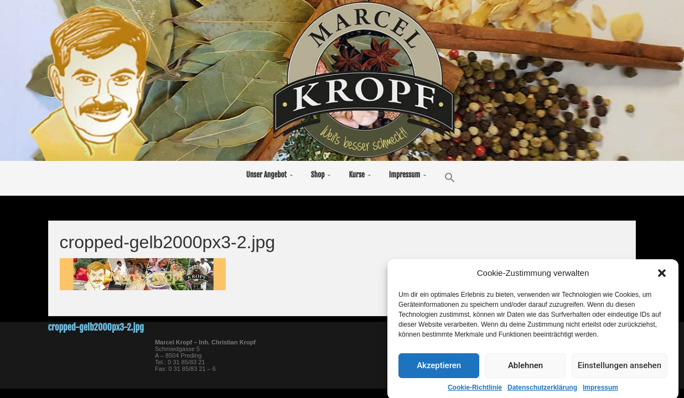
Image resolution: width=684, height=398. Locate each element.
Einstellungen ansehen (619, 370)
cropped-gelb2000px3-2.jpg (96, 327)
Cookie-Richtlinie (475, 391)
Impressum (600, 391)
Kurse (356, 174)
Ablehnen (525, 370)
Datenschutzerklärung (542, 391)
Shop (318, 174)
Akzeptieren (439, 370)
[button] (661, 276)
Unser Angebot (266, 174)
